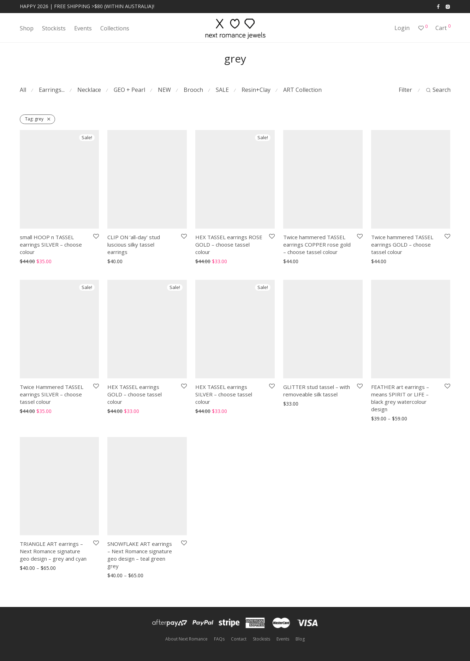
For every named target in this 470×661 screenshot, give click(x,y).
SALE (222, 90)
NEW (164, 90)
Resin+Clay (256, 90)
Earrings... (52, 90)
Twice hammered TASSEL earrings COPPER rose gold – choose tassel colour (317, 244)
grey (34, 119)
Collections (114, 28)
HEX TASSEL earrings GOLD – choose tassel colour (134, 394)
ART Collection (302, 90)
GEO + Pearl (129, 90)
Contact (238, 639)
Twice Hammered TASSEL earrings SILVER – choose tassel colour (51, 394)
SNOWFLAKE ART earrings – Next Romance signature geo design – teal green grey (139, 554)
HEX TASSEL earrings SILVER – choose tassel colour (223, 394)
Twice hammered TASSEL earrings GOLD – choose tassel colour (402, 244)
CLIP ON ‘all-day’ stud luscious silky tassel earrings (133, 244)
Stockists (54, 28)
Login (402, 28)
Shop (27, 28)
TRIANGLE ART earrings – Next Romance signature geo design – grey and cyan (53, 551)
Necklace (89, 90)
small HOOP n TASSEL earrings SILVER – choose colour (51, 244)
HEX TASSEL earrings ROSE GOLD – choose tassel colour (228, 244)
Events (83, 28)
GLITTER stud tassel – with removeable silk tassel (316, 390)
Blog (300, 639)
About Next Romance (186, 639)
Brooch (193, 90)
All (23, 90)
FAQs (219, 639)
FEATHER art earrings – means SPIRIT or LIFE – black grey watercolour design (400, 398)
